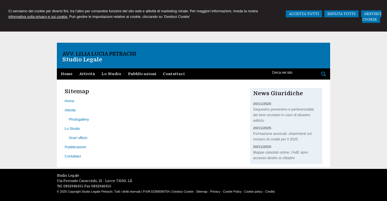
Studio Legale (82, 59)
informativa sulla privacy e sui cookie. (38, 17)
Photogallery (79, 119)
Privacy (215, 191)
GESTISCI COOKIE (371, 16)
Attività (70, 110)
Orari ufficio (78, 138)
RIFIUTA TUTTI (341, 14)
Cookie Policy (232, 191)
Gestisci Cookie (182, 191)
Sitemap (201, 191)
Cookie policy (253, 191)
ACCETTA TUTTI (304, 14)
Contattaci (73, 156)
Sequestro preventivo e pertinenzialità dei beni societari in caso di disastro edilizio (283, 115)
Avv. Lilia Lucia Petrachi (99, 54)
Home (69, 101)
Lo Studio (72, 128)
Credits (270, 191)
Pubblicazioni (75, 147)
